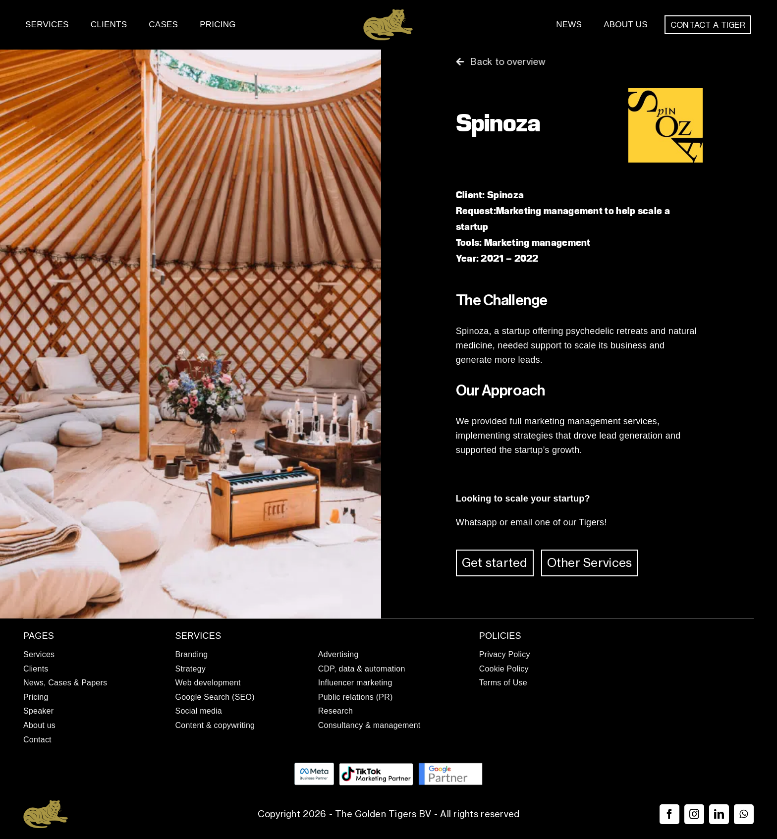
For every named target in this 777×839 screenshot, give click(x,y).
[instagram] (694, 814)
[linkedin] (719, 814)
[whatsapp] (744, 814)
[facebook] (669, 814)
